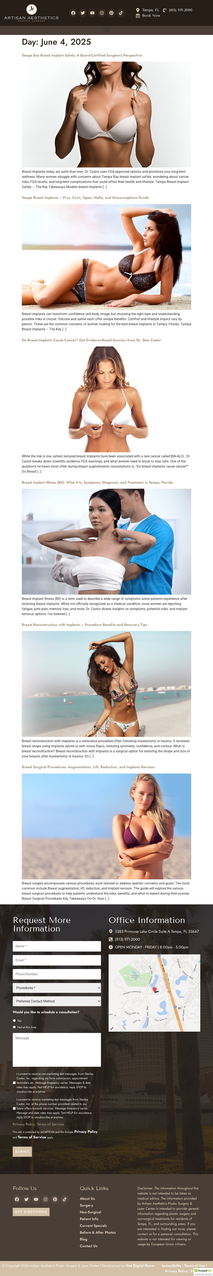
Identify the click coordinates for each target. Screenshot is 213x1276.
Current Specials (93, 1225)
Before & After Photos (98, 1232)
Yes (19, 1021)
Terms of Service (50, 1124)
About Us (87, 1198)
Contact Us (88, 1245)
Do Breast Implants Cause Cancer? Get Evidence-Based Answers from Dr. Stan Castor (91, 340)
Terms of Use (194, 1265)
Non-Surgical (90, 1212)
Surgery (86, 1205)
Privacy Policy (24, 1124)
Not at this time (26, 1027)
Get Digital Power (140, 1265)
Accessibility (171, 1265)
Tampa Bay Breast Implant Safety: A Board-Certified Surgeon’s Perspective (82, 55)
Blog (83, 1239)
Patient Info (89, 1218)
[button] (106, 29)
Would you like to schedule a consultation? (48, 1012)
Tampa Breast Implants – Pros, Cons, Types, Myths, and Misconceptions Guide (85, 197)
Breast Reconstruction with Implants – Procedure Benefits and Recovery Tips (84, 624)
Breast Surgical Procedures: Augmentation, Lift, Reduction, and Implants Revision (88, 766)
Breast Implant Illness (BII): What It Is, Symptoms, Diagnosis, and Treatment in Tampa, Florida (97, 482)
